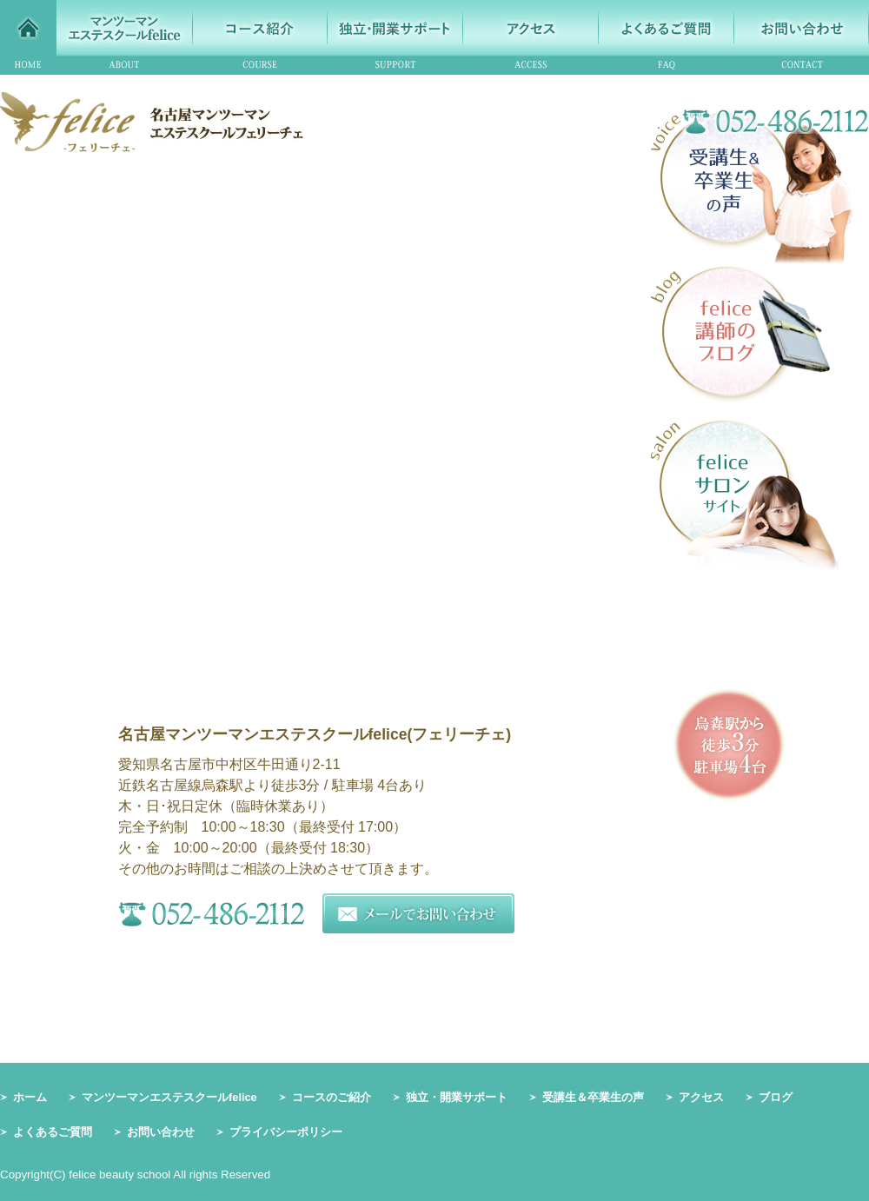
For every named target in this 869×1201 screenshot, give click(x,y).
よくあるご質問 (52, 1131)
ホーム (30, 1097)
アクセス (701, 1097)
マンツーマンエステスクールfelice (169, 1097)
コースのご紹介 (331, 1097)
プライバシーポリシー (285, 1131)
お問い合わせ (161, 1131)
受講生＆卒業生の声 (593, 1097)
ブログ (776, 1097)
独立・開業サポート (456, 1097)
